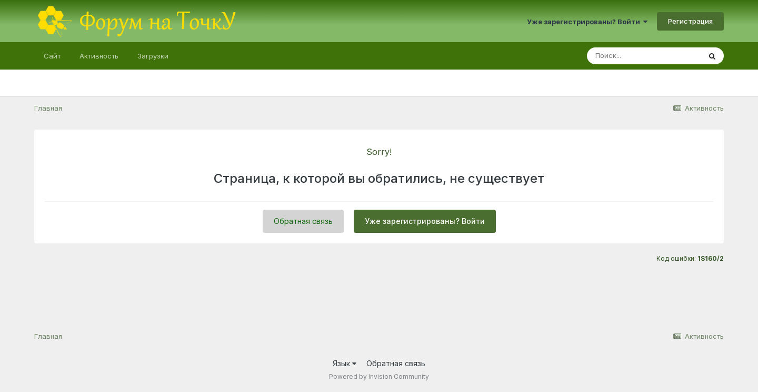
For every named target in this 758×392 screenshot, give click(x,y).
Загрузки (152, 56)
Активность (98, 56)
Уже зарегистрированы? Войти (587, 21)
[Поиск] (644, 55)
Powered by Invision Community (379, 376)
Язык (344, 363)
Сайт (52, 56)
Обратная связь (303, 221)
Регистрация (690, 21)
